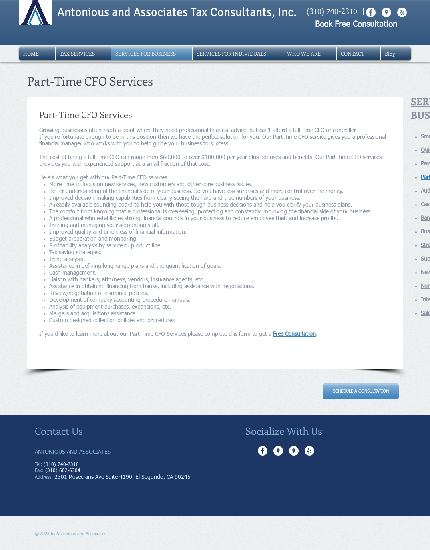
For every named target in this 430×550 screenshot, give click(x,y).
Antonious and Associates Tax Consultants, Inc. (177, 12)
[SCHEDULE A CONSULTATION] (361, 391)
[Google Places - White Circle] (278, 451)
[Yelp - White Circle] (309, 451)
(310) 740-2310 (332, 12)
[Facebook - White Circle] (262, 451)
